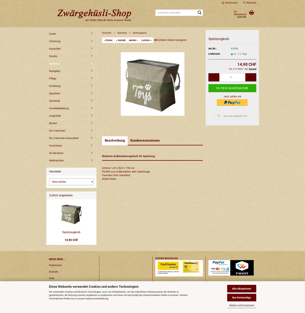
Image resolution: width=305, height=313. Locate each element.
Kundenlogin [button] (230, 2)
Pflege (52, 78)
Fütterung (54, 41)
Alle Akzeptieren (241, 288)
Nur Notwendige (241, 297)
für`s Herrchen (57, 130)
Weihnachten (56, 160)
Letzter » (146, 40)
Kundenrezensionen (145, 140)
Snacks (53, 56)
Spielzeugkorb (71, 232)
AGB (51, 278)
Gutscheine (55, 145)
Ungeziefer (55, 115)
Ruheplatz (55, 71)
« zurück (120, 40)
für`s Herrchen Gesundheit (64, 138)
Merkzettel (249, 2)
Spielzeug (54, 63)
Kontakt (53, 271)
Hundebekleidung (59, 108)
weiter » (133, 40)
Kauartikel (55, 48)
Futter (52, 33)
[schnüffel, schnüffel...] (199, 13)
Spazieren (54, 93)
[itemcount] (232, 77)
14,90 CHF (71, 240)
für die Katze (56, 153)
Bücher (53, 123)
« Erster (108, 40)
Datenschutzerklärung (96, 298)
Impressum (55, 265)
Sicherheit (54, 100)
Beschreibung (115, 140)
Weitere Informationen (241, 305)
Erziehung (54, 86)
